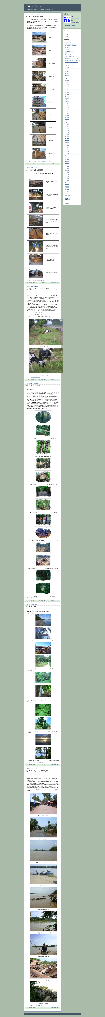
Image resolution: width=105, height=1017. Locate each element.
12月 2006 (67, 122)
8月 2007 (67, 132)
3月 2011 (67, 176)
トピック (39, 161)
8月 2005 (67, 96)
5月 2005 (67, 90)
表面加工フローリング (70, 44)
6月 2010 (67, 166)
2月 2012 (67, 193)
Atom (67, 203)
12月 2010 (67, 172)
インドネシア (34, 161)
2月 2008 (67, 142)
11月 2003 (67, 69)
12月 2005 (67, 101)
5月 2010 (67, 165)
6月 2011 (67, 180)
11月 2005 (67, 100)
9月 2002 (67, 67)
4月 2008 (67, 145)
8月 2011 (67, 182)
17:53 (44, 764)
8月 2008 (67, 151)
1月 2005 (67, 82)
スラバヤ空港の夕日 (69, 56)
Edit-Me (66, 34)
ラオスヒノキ (68, 49)
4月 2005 (67, 88)
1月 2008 (67, 140)
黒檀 (66, 53)
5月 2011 (67, 178)
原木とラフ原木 (68, 54)
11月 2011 (67, 187)
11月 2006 (67, 121)
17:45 (44, 1007)
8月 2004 (67, 75)
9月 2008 (67, 153)
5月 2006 (67, 111)
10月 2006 (67, 119)
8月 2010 (67, 168)
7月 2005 (67, 94)
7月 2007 (67, 130)
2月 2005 (67, 84)
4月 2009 (67, 161)
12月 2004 (67, 80)
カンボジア (33, 1005)
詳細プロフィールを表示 (70, 25)
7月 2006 (67, 113)
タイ (41, 1005)
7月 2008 (67, 149)
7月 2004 (67, 73)
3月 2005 (67, 86)
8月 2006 (67, 115)
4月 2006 (67, 109)
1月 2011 (67, 174)
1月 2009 (67, 159)
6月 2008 (67, 147)
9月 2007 (67, 134)
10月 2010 (67, 170)
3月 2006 (67, 107)
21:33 (44, 282)
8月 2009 (67, 163)
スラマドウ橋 (68, 42)
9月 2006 (67, 117)
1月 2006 (67, 103)
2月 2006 (67, 105)
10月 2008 (67, 155)
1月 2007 (67, 124)
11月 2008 (67, 157)
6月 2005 (67, 92)
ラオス (43, 1005)
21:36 (44, 163)
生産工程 (48, 161)
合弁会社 (44, 161)
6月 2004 (67, 71)
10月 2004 (67, 78)
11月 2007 (67, 138)
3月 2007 (67, 128)
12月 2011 (67, 189)
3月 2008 (67, 144)
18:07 (44, 600)
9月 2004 (67, 77)
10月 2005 (67, 98)
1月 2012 (67, 191)
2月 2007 (67, 126)
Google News (68, 32)
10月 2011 (67, 186)
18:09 (44, 379)
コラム (38, 377)
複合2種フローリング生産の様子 (72, 58)
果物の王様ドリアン (69, 51)
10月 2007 (67, 136)
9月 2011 (67, 184)
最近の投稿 (67, 195)
